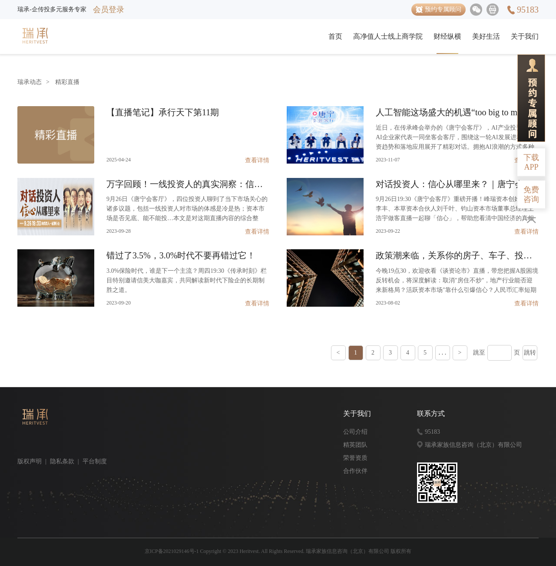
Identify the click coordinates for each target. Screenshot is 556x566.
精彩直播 (67, 82)
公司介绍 (355, 432)
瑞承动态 (29, 82)
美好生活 (486, 36)
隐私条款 (62, 461)
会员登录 (108, 9)
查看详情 (257, 160)
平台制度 (95, 461)
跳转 (530, 352)
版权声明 (29, 461)
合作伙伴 (355, 471)
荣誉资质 (355, 458)
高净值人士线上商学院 (388, 36)
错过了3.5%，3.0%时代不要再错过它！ (180, 255)
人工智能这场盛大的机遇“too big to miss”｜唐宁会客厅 (457, 112)
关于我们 (525, 36)
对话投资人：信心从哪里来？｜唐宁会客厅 (457, 184)
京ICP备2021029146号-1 (172, 551)
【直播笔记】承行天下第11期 (162, 112)
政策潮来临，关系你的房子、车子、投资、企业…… (457, 255)
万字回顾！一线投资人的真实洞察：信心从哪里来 (187, 184)
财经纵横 (447, 36)
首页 (335, 36)
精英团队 (355, 445)
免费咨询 (531, 194)
